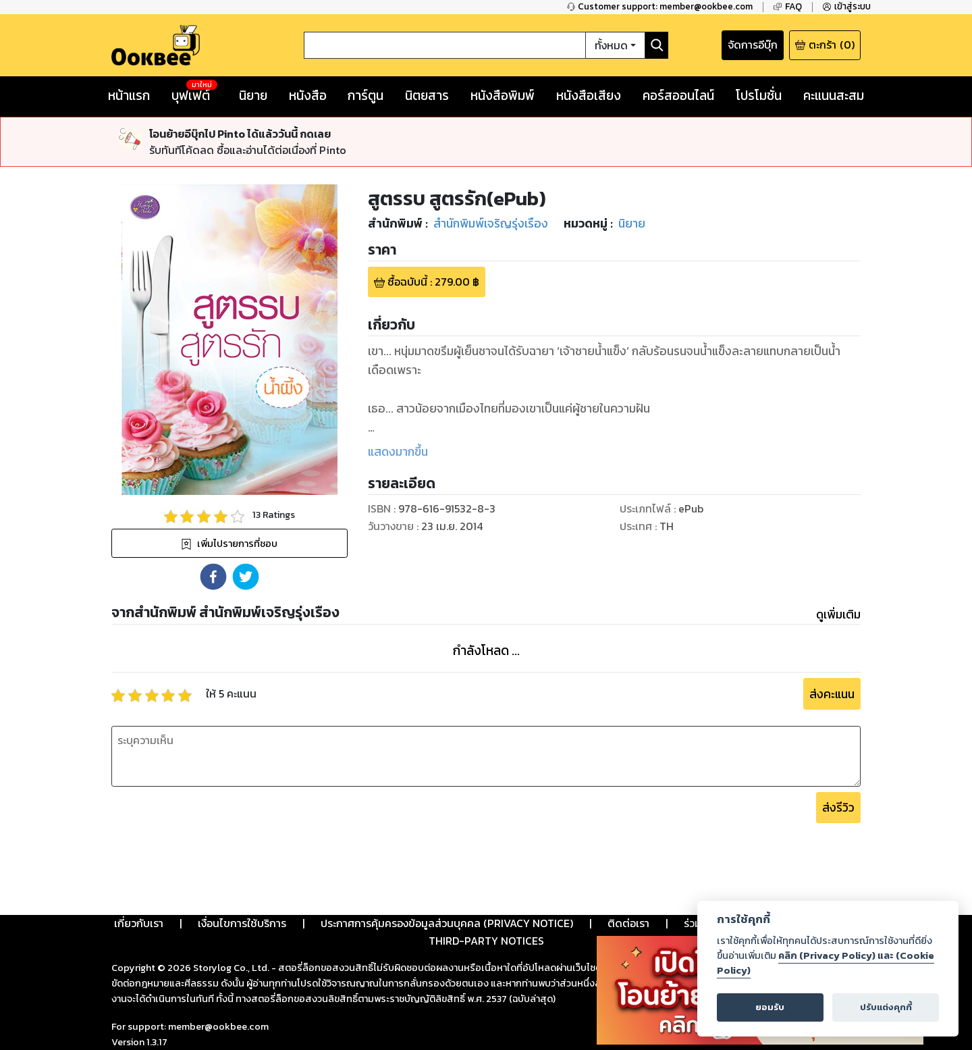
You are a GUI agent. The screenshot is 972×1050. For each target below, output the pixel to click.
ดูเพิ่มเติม (838, 614)
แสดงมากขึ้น (398, 452)
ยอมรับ (769, 1007)
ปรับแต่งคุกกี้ (886, 1007)
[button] (213, 576)
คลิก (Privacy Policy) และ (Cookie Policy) (825, 963)
